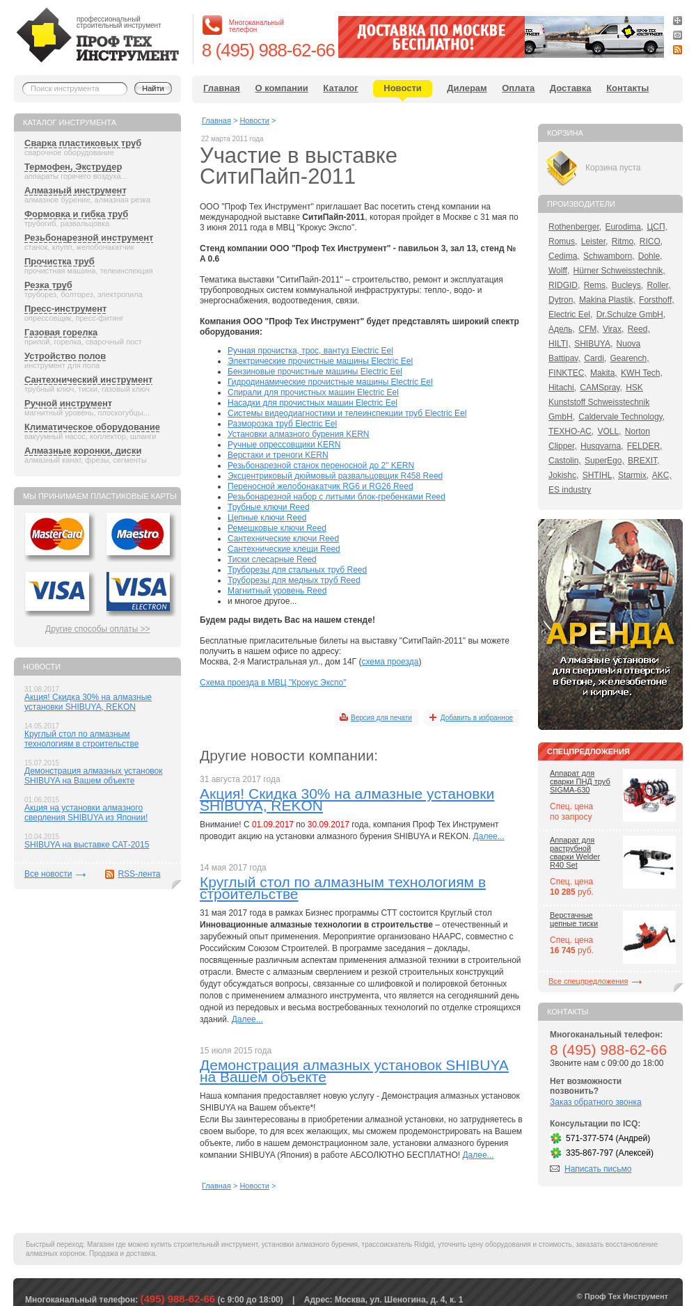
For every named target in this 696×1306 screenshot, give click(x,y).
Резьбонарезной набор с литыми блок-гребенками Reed (336, 497)
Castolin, (564, 460)
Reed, (639, 329)
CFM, (588, 329)
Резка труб (48, 285)
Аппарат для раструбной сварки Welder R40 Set (575, 852)
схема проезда (389, 662)
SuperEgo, (604, 460)
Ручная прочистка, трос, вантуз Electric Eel (310, 351)
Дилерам (467, 88)
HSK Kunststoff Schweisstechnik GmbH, (598, 402)
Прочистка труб (59, 261)
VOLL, (609, 431)
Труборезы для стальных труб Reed (297, 570)
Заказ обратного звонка (596, 1102)
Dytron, (562, 300)
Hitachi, (562, 387)
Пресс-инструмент (65, 308)
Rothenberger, (574, 227)
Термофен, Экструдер (73, 166)
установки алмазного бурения (310, 1244)
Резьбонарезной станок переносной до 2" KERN (321, 465)
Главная (221, 88)
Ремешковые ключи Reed (277, 528)
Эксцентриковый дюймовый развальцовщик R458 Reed (335, 476)
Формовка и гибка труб (76, 214)
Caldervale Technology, (621, 417)
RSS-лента (139, 874)
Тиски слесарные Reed (272, 559)
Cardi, (595, 358)
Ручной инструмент (68, 403)
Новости (402, 88)
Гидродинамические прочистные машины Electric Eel (330, 382)
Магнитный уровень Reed (277, 591)
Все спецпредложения (588, 981)
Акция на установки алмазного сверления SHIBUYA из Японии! (86, 812)
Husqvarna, (601, 446)
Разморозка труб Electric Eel (282, 424)
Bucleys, (627, 285)
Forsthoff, (656, 300)
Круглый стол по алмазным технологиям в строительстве (81, 739)
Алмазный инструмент (75, 190)
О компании (281, 88)
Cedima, (564, 256)
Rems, (596, 285)
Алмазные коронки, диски (82, 450)
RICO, (651, 241)
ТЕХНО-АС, (571, 431)
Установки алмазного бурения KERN (299, 434)
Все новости (48, 874)
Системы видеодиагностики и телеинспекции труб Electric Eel (347, 413)
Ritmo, (624, 241)
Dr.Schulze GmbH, (630, 314)
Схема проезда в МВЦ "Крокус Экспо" (273, 682)
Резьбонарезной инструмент (88, 237)
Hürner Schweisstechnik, (619, 271)
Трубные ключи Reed (269, 507)
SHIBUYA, (593, 344)
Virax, (613, 329)
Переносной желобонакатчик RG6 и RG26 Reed (320, 486)
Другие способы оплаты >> (97, 629)
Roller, (658, 285)
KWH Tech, (642, 373)
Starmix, (633, 475)
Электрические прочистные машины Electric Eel (320, 361)
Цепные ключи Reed (267, 518)
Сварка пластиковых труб (82, 143)
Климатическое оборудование (92, 427)
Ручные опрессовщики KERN (284, 444)
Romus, (562, 241)
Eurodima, (624, 227)
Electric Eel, (570, 314)
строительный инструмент (216, 1244)
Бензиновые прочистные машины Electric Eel (315, 371)
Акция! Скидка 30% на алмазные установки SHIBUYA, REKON (88, 702)
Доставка (571, 88)
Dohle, (650, 256)
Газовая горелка (60, 332)
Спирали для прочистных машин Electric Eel (313, 392)
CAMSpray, (601, 387)
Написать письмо (597, 1169)
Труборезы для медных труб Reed (294, 580)
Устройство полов (65, 356)
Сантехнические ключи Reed (283, 538)
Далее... (489, 836)
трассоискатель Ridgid (398, 1244)
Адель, (561, 329)
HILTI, (559, 344)
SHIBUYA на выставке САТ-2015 (86, 845)
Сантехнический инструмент (88, 379)
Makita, (603, 373)
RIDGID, (564, 285)
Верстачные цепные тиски (574, 919)
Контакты (627, 88)
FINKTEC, (567, 373)
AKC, (662, 475)
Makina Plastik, (607, 300)
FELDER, (645, 446)
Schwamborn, (608, 256)
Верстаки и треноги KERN (278, 455)
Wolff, (558, 271)
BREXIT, (643, 460)
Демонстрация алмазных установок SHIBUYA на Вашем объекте (93, 776)
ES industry (569, 490)
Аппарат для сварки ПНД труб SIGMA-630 (580, 781)
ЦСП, (657, 227)
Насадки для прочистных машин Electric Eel (312, 403)
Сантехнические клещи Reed (284, 549)
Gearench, (629, 358)
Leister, (594, 241)
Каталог (340, 88)
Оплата (518, 88)
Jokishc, (563, 475)
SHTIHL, (599, 475)
